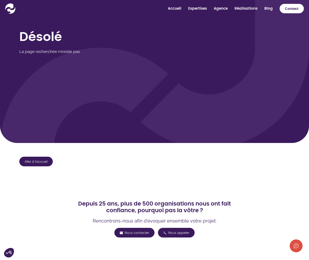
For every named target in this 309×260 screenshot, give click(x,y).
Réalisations (246, 8)
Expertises (197, 8)
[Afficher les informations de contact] (296, 245)
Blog (268, 8)
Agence (221, 8)
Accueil (174, 8)
